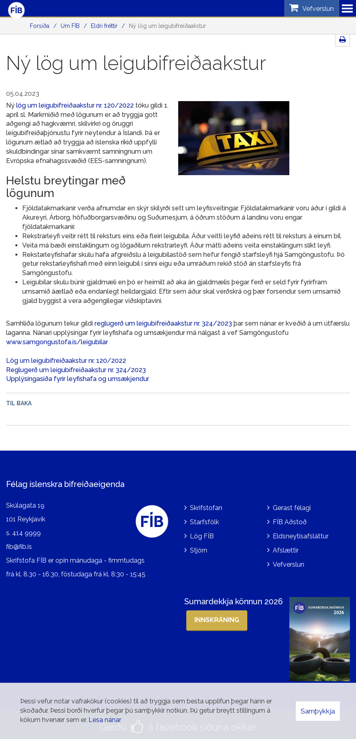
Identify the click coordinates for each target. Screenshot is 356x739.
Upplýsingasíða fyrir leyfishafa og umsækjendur (77, 379)
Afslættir (286, 548)
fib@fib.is (19, 544)
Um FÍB (70, 26)
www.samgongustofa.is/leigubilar (57, 342)
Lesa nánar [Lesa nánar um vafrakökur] (104, 720)
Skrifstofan (206, 505)
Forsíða (39, 26)
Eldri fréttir (104, 26)
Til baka (19, 403)
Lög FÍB (202, 534)
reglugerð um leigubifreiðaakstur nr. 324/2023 (163, 323)
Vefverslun (288, 562)
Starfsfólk (204, 519)
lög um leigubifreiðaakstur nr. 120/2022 (75, 105)
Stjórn (198, 548)
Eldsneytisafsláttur (301, 534)
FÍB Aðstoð (290, 519)
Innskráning (216, 617)
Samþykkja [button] (318, 711)
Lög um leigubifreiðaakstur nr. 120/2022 (66, 360)
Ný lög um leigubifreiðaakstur (167, 26)
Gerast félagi (292, 505)
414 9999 (26, 530)
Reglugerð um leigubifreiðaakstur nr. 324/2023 (76, 370)
